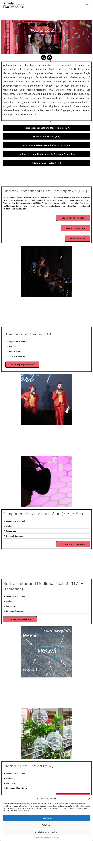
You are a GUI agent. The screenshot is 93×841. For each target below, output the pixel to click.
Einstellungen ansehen (46, 832)
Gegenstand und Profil (18, 341)
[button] (89, 798)
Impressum (56, 837)
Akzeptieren (46, 818)
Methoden (13, 346)
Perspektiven (14, 351)
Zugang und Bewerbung (16, 788)
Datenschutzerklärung (42, 837)
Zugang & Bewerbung (18, 356)
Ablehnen (46, 825)
